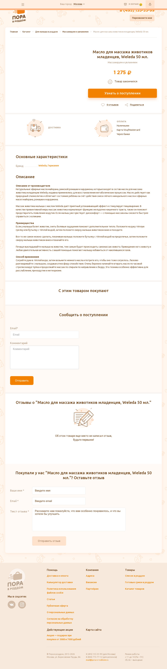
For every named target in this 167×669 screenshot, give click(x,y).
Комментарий (18, 343)
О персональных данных (60, 612)
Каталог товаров (134, 589)
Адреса (90, 575)
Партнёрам (92, 589)
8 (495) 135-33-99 (137, 10)
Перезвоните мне (142, 18)
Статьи (51, 599)
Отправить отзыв (49, 540)
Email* (14, 328)
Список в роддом (135, 575)
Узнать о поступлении (123, 93)
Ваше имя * (17, 490)
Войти (150, 4)
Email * (14, 501)
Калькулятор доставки (60, 582)
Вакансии (91, 582)
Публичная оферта (57, 605)
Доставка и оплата (57, 575)
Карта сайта (93, 629)
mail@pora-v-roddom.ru (97, 660)
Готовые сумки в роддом (139, 582)
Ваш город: (71, 4)
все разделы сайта (23, 4)
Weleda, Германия (48, 165)
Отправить (22, 380)
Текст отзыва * (19, 511)
